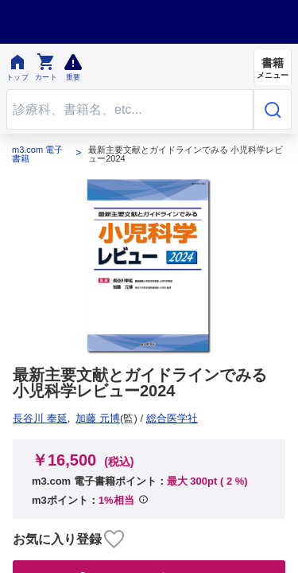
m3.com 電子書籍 (37, 154)
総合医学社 (44, 418)
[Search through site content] (129, 109)
